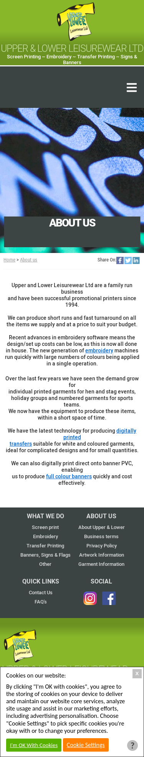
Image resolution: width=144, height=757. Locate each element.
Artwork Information (101, 555)
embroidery (99, 350)
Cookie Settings (86, 745)
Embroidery (45, 536)
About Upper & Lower (101, 527)
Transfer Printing (45, 546)
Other (45, 564)
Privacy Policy (101, 546)
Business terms (101, 536)
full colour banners (69, 476)
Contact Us (41, 592)
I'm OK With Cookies (34, 745)
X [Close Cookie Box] (137, 673)
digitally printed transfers (73, 437)
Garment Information (101, 564)
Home (9, 260)
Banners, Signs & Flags (45, 555)
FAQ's (41, 602)
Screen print (45, 527)
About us (28, 260)
